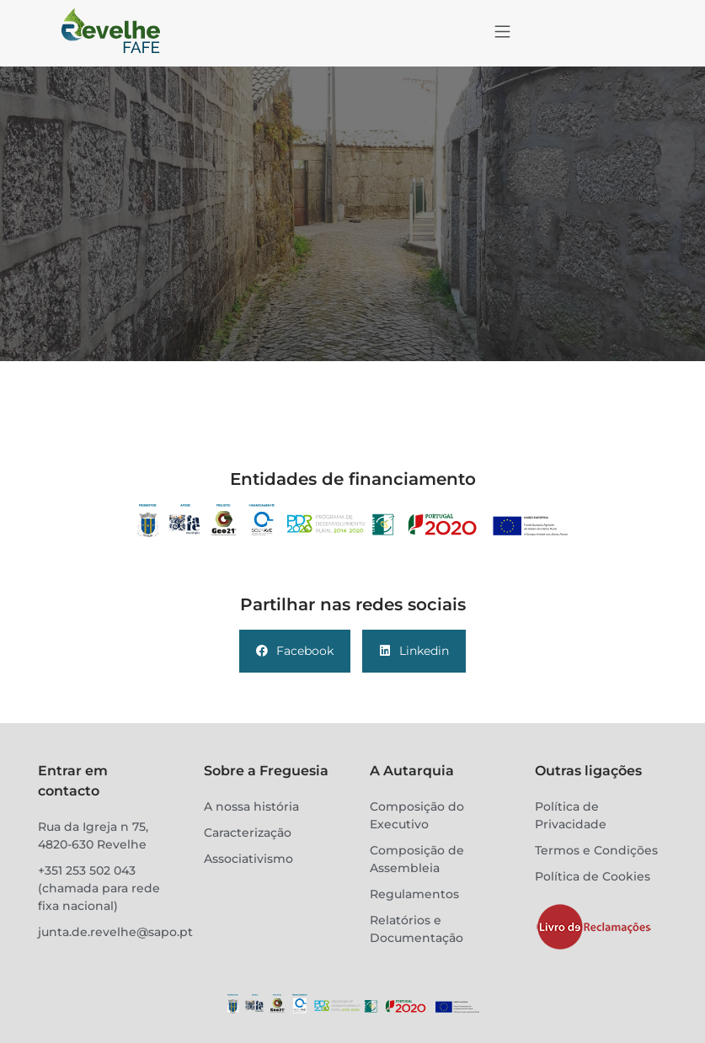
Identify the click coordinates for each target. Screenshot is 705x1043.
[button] (502, 32)
